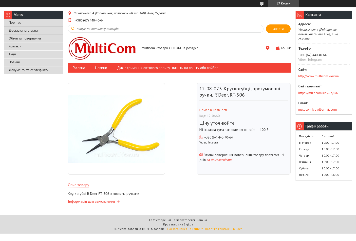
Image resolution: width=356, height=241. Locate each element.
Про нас (15, 22)
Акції (12, 54)
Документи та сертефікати (29, 70)
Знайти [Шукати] (278, 29)
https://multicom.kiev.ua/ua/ (318, 93)
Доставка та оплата (23, 30)
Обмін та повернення (25, 38)
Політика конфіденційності (224, 236)
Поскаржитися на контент (185, 236)
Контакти (15, 46)
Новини (14, 62)
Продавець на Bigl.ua (178, 232)
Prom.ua (201, 227)
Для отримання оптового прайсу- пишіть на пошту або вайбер (168, 68)
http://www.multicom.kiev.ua (318, 76)
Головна (79, 68)
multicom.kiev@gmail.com (317, 109)
